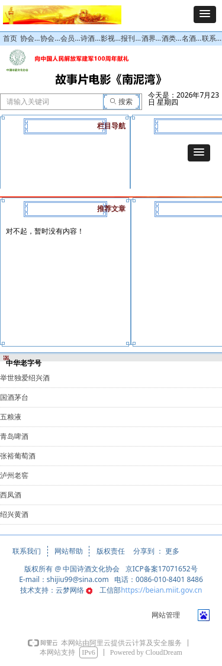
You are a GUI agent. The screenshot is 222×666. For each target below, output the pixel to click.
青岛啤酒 (14, 436)
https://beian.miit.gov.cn (161, 590)
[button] (205, 14)
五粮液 (10, 417)
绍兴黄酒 (14, 514)
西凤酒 (10, 495)
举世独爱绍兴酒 (25, 378)
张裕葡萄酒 (18, 456)
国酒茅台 (14, 397)
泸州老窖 (14, 475)
